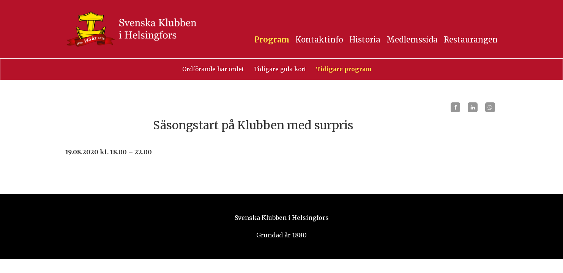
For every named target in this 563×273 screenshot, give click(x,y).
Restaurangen (471, 39)
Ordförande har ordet (213, 69)
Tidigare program (344, 69)
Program (271, 39)
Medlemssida (412, 39)
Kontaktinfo (319, 39)
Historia (364, 39)
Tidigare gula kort (280, 69)
